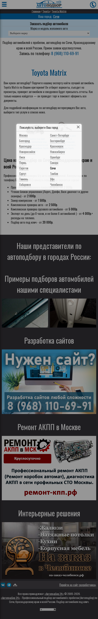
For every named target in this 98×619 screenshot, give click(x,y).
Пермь (22, 162)
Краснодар (25, 146)
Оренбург (55, 157)
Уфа (52, 179)
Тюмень (23, 179)
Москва (23, 135)
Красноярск (56, 146)
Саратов (23, 168)
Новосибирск (57, 152)
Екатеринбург (57, 141)
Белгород (24, 141)
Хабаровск (25, 184)
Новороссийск (27, 152)
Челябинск (56, 184)
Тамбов (54, 173)
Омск (22, 157)
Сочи (53, 168)
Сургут (22, 173)
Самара (54, 162)
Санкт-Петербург (59, 135)
